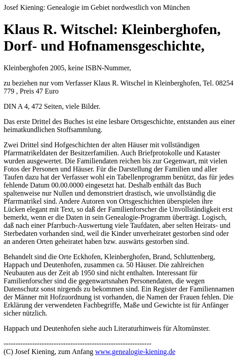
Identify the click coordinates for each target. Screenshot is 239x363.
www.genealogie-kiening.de (135, 351)
